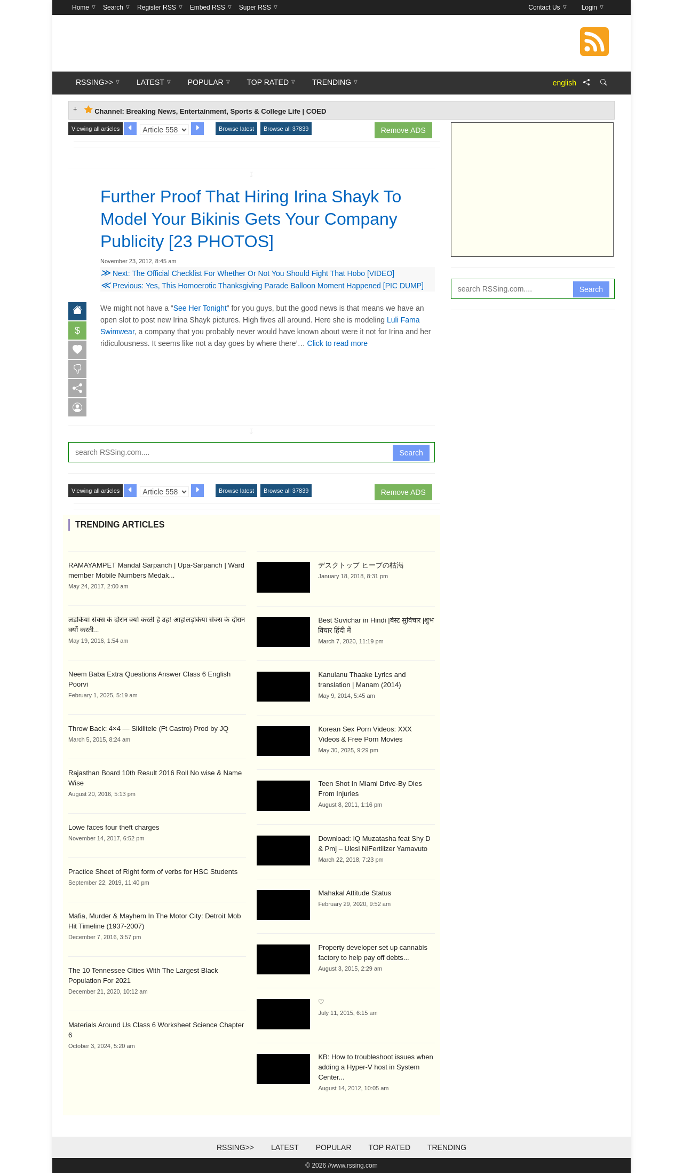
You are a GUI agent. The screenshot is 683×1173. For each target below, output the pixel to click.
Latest (285, 1147)
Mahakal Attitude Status (354, 893)
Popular (334, 1147)
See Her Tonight (200, 308)
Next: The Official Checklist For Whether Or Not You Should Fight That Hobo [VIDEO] (247, 273)
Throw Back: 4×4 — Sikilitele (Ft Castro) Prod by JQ (148, 729)
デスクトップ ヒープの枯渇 (360, 565)
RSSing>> (235, 1147)
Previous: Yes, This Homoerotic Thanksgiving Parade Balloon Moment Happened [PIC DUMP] (262, 285)
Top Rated (389, 1147)
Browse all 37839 (286, 128)
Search (411, 452)
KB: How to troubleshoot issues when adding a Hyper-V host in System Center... (375, 1067)
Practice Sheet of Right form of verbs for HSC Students (152, 872)
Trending (446, 1147)
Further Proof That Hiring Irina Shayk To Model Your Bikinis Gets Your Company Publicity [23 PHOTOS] (250, 219)
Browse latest (236, 128)
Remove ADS (403, 130)
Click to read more (337, 343)
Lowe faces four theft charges (114, 827)
